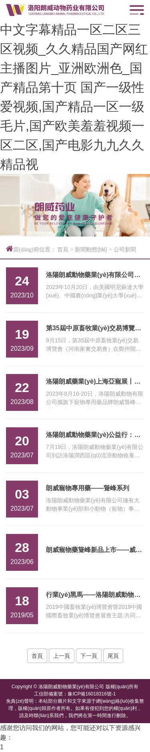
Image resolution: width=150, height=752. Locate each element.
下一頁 (88, 656)
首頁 (62, 249)
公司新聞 (125, 249)
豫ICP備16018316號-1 (92, 694)
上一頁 (61, 656)
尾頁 (113, 656)
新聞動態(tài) (91, 249)
